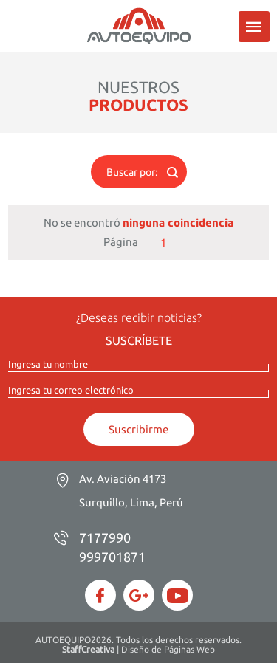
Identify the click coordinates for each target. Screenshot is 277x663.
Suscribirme (138, 429)
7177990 (105, 537)
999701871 (112, 556)
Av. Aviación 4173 (131, 491)
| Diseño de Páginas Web (138, 649)
